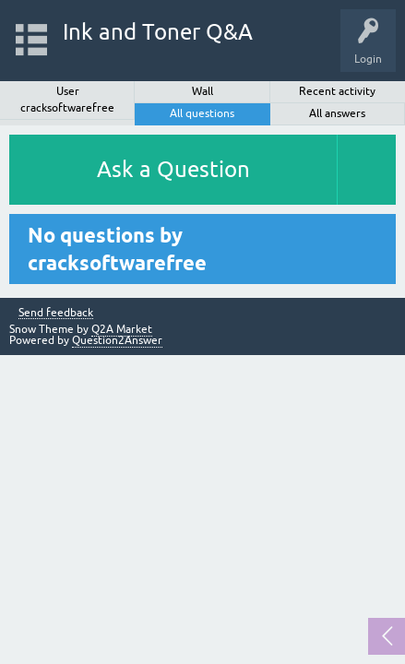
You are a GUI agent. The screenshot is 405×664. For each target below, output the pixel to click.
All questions (202, 113)
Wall (202, 91)
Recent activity (337, 91)
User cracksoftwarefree (67, 99)
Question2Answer (117, 340)
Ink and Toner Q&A (158, 31)
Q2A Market (121, 329)
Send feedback (55, 313)
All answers (337, 113)
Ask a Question (173, 169)
